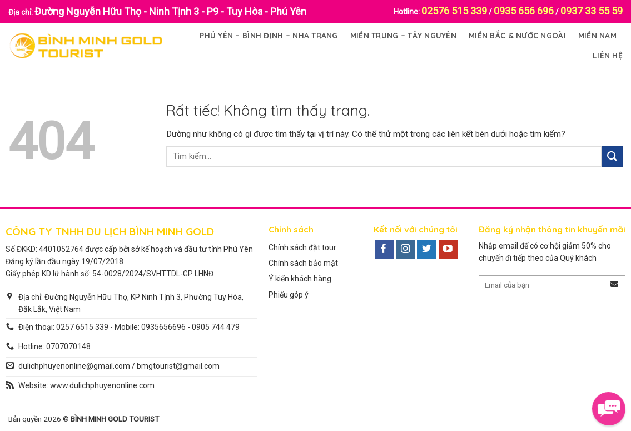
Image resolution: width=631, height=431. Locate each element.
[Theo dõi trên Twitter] (426, 250)
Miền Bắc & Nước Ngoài (517, 35)
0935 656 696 (524, 11)
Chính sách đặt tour (302, 247)
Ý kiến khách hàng (300, 278)
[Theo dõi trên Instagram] (405, 250)
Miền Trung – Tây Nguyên (403, 35)
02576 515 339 (454, 11)
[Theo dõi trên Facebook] (384, 250)
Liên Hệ (608, 55)
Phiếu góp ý (289, 294)
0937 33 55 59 (591, 11)
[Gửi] (612, 156)
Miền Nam (597, 35)
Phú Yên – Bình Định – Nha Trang (268, 35)
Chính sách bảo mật (303, 263)
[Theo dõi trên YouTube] (448, 250)
